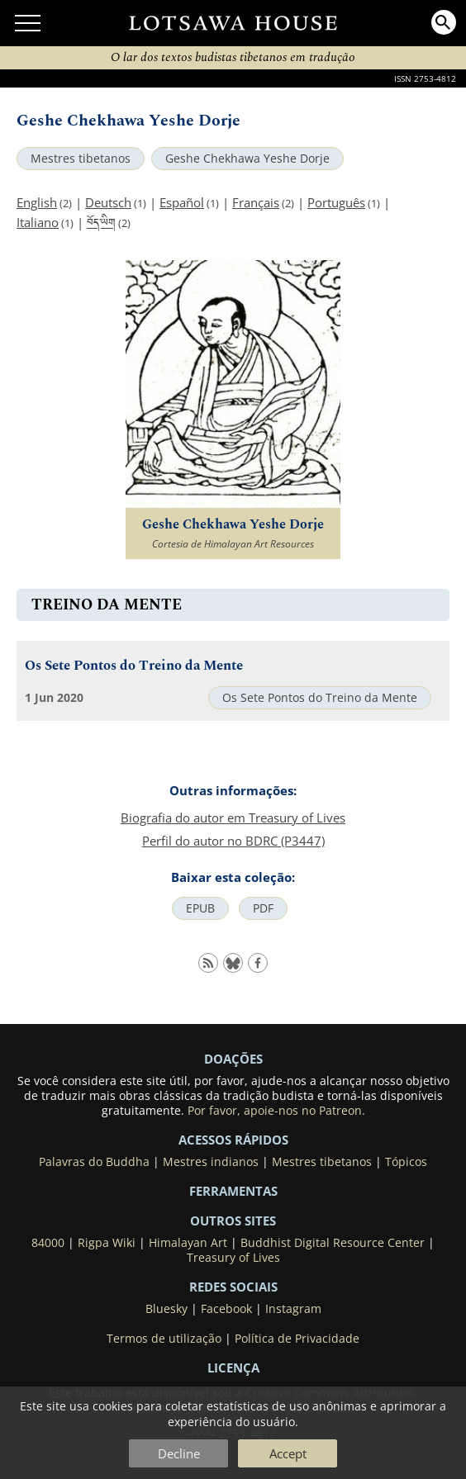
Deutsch (108, 202)
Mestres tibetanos (81, 158)
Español (181, 202)
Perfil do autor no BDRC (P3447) (233, 840)
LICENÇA (233, 1367)
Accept (288, 1453)
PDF (263, 908)
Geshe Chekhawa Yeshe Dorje (247, 158)
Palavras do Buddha (94, 1161)
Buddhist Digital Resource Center (332, 1242)
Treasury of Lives (233, 1257)
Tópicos (406, 1161)
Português (336, 202)
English (37, 202)
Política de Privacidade (297, 1338)
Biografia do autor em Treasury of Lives (233, 817)
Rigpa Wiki (107, 1242)
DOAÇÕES (233, 1058)
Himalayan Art (188, 1242)
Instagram (293, 1308)
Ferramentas (233, 1191)
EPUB (200, 908)
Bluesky (166, 1308)
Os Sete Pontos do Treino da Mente (134, 666)
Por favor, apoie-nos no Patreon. (276, 1110)
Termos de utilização (164, 1338)
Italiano (38, 222)
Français (255, 202)
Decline (179, 1453)
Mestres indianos (211, 1161)
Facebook (226, 1308)
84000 (47, 1242)
